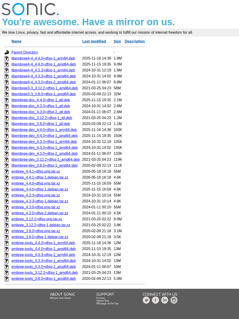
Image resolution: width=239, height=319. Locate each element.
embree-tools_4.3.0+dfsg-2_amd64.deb (43, 267)
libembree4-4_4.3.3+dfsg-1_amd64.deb (43, 76)
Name (16, 41)
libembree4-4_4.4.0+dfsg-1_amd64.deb (43, 64)
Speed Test (102, 300)
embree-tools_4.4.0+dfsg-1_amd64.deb (43, 249)
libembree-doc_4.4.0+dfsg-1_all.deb (40, 100)
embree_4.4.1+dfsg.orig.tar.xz (35, 171)
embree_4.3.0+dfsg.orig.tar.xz (35, 207)
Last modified (94, 41)
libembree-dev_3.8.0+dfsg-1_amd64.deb (44, 165)
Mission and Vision (60, 298)
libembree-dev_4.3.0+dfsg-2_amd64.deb (44, 153)
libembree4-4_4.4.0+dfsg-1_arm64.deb (43, 58)
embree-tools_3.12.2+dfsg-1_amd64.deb (44, 273)
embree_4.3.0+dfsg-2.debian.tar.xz (39, 213)
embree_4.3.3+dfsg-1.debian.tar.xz (39, 201)
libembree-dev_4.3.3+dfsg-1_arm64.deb (44, 142)
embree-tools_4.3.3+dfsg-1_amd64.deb (43, 261)
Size (117, 41)
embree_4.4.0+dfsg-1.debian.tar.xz (39, 189)
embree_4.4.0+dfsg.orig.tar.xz (35, 183)
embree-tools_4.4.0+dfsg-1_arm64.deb (43, 243)
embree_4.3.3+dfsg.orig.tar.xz (35, 195)
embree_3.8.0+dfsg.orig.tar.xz (35, 231)
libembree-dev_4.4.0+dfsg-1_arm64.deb (44, 130)
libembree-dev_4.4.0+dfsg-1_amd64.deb (44, 136)
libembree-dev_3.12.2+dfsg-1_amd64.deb (45, 159)
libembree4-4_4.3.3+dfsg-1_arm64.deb (43, 70)
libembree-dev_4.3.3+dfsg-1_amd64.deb (44, 148)
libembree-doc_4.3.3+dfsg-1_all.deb (40, 106)
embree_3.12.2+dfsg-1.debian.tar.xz (40, 225)
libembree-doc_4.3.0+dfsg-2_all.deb (40, 112)
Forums (100, 298)
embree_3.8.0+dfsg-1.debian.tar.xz (39, 237)
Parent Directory (24, 52)
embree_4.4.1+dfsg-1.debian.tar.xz (39, 177)
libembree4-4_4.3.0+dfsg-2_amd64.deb (43, 82)
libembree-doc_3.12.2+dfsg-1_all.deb (41, 118)
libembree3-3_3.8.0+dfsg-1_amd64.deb (43, 94)
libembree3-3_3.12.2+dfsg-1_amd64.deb (44, 88)
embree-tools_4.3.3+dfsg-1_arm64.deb (43, 255)
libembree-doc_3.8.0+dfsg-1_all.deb (40, 124)
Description (135, 41)
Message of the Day (107, 303)
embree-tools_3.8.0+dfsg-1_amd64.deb (43, 279)
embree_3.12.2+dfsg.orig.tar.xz (36, 219)
